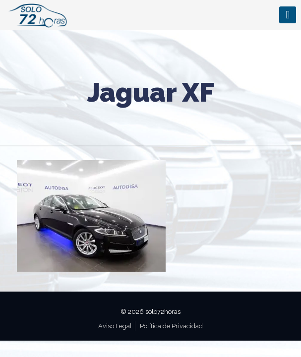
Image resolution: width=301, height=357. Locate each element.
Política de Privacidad (171, 326)
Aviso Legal (115, 326)
